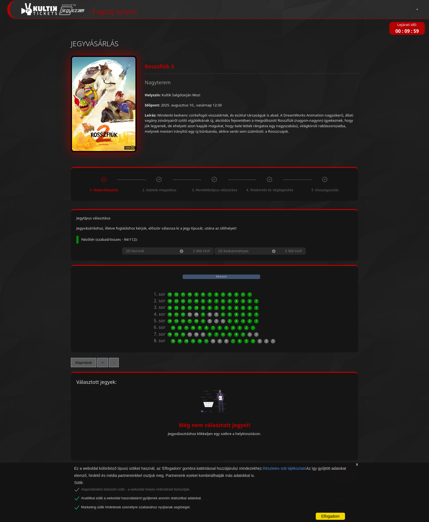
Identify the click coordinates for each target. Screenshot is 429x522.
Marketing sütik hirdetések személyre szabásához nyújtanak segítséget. (135, 507)
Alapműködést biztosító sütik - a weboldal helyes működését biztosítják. (135, 489)
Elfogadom (330, 516)
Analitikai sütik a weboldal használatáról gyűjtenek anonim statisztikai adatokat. (141, 498)
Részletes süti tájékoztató (284, 468)
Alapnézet (83, 362)
